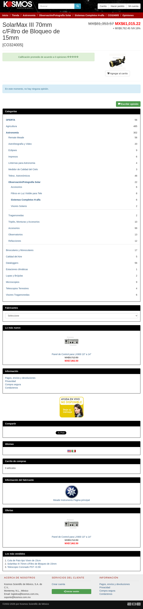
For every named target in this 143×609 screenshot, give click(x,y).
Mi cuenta (133, 6)
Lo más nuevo (12, 327)
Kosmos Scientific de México (34, 604)
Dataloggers (12, 263)
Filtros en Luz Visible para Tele (26, 193)
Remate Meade (16, 137)
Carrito (103, 6)
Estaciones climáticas (17, 269)
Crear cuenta (58, 584)
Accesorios (16, 187)
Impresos (13, 156)
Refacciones (14, 241)
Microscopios (12, 282)
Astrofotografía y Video (20, 144)
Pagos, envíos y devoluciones (20, 378)
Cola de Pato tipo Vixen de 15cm (24, 560)
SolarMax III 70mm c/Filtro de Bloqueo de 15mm (32, 563)
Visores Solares (19, 206)
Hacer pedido (117, 6)
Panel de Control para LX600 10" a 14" (71, 354)
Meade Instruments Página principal (71, 500)
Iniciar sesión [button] (71, 591)
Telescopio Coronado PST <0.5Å (24, 567)
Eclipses (12, 150)
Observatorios (15, 234)
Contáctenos (11, 387)
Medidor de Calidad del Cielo (23, 169)
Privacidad (10, 381)
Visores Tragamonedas (17, 294)
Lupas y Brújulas (14, 275)
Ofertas (9, 510)
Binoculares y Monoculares (19, 250)
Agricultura (11, 126)
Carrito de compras (15, 461)
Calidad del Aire (14, 256)
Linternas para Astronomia (21, 163)
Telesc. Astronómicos (19, 175)
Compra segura (13, 384)
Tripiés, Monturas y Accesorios (23, 221)
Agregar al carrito (117, 73)
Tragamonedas (16, 215)
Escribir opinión (128, 104)
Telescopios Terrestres (17, 288)
